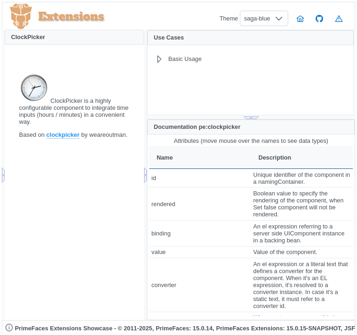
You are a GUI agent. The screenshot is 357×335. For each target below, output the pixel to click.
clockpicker (63, 134)
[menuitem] (229, 59)
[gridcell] (200, 178)
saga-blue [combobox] (257, 18)
